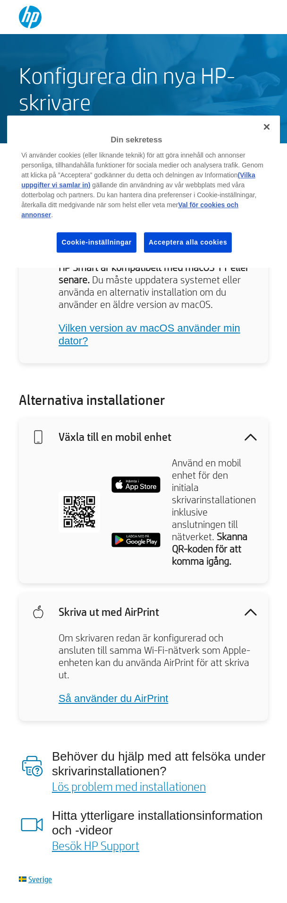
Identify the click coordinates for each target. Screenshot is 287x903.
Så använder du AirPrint (113, 698)
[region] (143, 191)
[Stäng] (266, 126)
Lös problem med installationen (129, 786)
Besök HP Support (95, 845)
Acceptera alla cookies (188, 242)
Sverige (40, 879)
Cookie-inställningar (96, 242)
